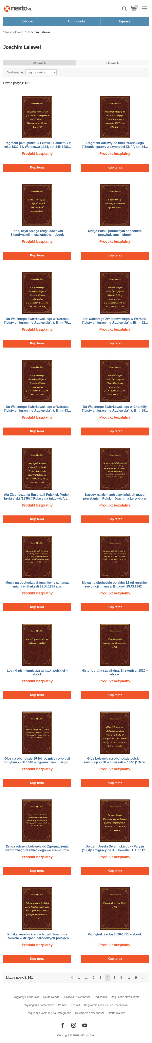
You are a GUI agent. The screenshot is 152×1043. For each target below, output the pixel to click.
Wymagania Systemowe (39, 1005)
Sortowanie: (15, 72)
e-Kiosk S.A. (87, 1035)
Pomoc (62, 1005)
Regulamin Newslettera (125, 997)
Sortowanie (39, 62)
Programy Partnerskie (25, 997)
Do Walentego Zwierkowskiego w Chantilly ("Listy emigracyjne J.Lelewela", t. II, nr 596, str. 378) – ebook (115, 410)
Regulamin (100, 997)
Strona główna (13, 32)
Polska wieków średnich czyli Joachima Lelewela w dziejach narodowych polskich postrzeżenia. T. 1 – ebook (37, 938)
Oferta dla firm (116, 1013)
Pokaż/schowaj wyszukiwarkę (125, 9)
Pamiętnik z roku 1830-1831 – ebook (115, 934)
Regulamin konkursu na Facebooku (105, 1005)
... (86, 977)
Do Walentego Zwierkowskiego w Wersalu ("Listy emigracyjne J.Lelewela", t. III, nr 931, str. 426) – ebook (37, 410)
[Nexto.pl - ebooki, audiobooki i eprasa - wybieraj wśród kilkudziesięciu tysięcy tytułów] (18, 8)
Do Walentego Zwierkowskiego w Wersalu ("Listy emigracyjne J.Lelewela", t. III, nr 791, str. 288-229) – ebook (37, 322)
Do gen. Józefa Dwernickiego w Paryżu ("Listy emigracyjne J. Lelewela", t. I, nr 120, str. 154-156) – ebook (115, 850)
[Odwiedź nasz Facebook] (62, 1025)
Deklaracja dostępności (89, 1013)
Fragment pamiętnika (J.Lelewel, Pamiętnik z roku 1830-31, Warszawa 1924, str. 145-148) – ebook (37, 146)
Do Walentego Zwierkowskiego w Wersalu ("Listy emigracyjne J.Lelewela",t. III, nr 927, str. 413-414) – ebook (115, 322)
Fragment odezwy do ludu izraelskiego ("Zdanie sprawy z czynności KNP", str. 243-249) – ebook (115, 146)
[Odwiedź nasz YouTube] (85, 1025)
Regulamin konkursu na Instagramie (49, 1013)
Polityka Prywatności (77, 997)
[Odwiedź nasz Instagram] (73, 1025)
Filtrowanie (112, 62)
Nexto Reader (51, 997)
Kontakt (75, 1005)
